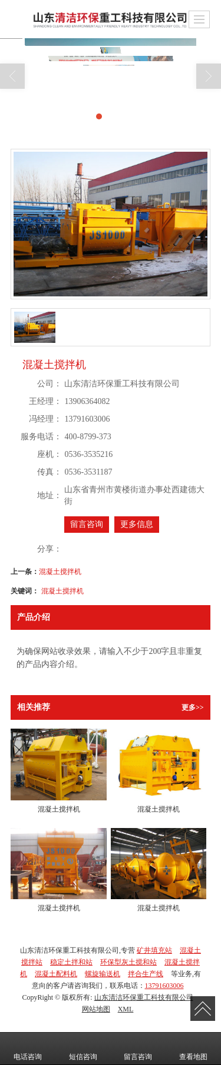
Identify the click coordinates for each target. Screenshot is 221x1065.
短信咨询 (83, 1048)
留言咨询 (86, 524)
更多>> (193, 707)
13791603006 (164, 985)
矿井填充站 (154, 950)
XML (126, 1009)
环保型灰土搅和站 (128, 962)
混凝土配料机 (56, 974)
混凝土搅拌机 (60, 571)
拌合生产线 (145, 974)
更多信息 (136, 524)
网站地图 (96, 1009)
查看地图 (193, 1048)
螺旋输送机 (102, 974)
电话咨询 (28, 1048)
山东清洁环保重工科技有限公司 (143, 997)
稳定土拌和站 (71, 962)
